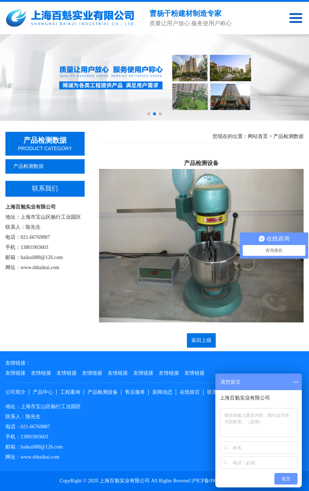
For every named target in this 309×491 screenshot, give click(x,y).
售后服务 (135, 392)
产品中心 (43, 392)
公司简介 (15, 392)
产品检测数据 (45, 166)
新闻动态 (162, 392)
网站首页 (258, 136)
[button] (148, 113)
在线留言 (190, 392)
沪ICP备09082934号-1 (214, 480)
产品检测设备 (103, 392)
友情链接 (15, 373)
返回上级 (201, 340)
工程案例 (70, 392)
